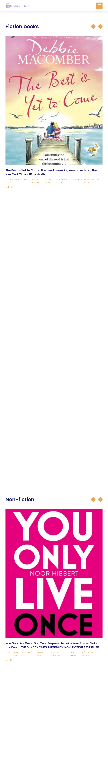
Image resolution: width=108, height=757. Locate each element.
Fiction (27, 179)
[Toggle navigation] (99, 6)
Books (8, 652)
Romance (77, 179)
